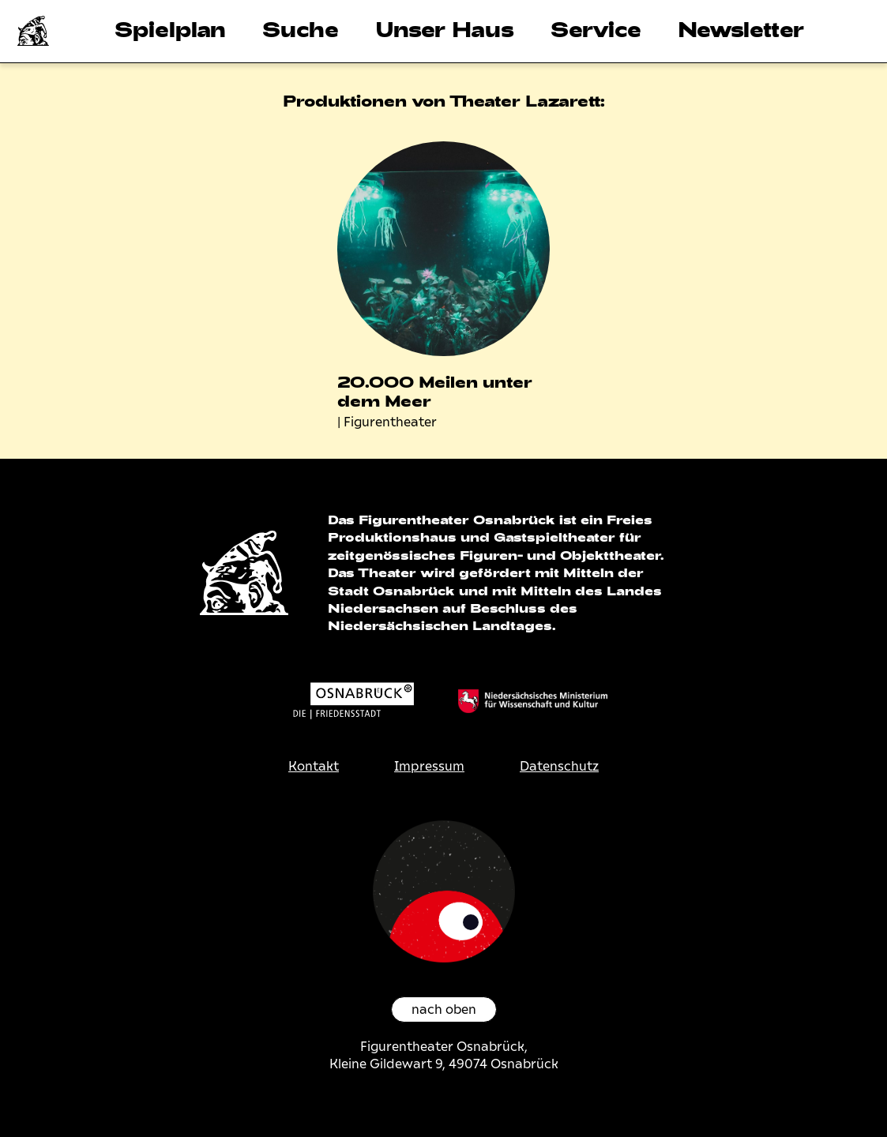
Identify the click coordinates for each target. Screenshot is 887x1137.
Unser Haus (444, 29)
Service (596, 29)
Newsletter (741, 29)
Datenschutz (559, 766)
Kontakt (313, 766)
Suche (300, 29)
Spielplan (170, 29)
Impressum (429, 766)
